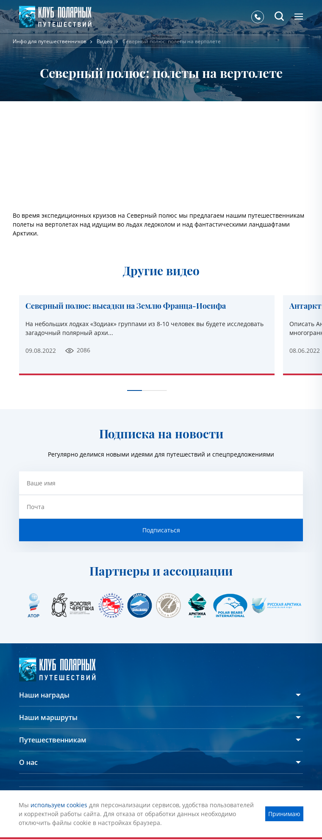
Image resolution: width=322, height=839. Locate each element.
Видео (104, 41)
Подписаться (161, 530)
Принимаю (284, 814)
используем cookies (59, 805)
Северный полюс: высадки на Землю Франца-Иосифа (125, 306)
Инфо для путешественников (49, 41)
